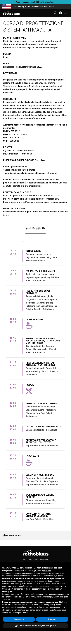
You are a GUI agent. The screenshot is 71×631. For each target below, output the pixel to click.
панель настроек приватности (15, 612)
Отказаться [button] (18, 619)
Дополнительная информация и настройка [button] (35, 625)
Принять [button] (52, 619)
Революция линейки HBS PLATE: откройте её (36, 2)
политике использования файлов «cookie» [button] (44, 581)
